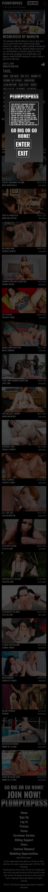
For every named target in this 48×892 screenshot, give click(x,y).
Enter (23, 144)
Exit (23, 153)
